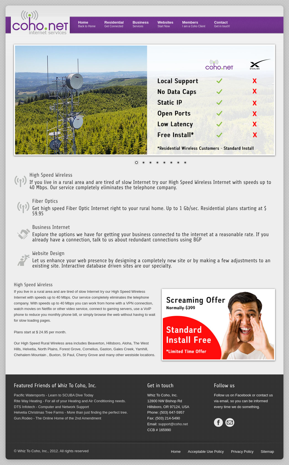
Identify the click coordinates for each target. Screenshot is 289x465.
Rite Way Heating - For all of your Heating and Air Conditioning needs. (70, 401)
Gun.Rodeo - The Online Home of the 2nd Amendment (57, 418)
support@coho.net (173, 424)
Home (87, 24)
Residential (114, 24)
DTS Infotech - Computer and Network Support (51, 407)
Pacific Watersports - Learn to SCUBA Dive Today (53, 395)
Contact (222, 24)
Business (141, 24)
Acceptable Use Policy (206, 451)
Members (193, 24)
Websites (165, 24)
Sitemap (267, 451)
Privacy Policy (242, 451)
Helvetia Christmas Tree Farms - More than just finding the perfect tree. (71, 412)
